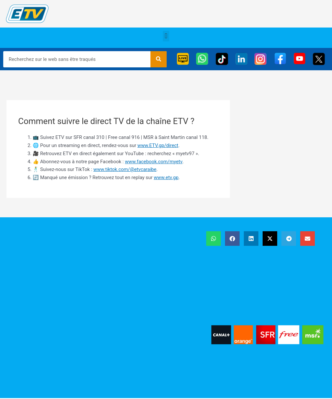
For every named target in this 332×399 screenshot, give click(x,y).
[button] (166, 36)
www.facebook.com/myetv (154, 162)
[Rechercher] (158, 59)
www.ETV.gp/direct (158, 145)
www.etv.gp (166, 177)
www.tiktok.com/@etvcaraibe (125, 169)
